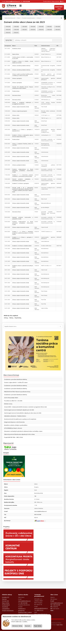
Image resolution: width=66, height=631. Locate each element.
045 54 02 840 (26, 1)
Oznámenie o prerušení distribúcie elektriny (15, 379)
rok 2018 (16, 29)
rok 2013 (58, 29)
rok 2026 (8, 26)
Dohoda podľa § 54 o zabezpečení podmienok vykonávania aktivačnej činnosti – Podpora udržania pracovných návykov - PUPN (22, 189)
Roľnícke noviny (8, 404)
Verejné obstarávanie (7, 610)
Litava (59, 8)
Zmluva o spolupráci (17, 78)
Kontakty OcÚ (5, 597)
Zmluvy (39, 18)
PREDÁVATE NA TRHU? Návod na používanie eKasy (17, 391)
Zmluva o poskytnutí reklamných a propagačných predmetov (22, 103)
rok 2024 (25, 26)
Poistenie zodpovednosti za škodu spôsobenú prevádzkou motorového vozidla (22, 171)
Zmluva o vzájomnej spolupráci (19, 111)
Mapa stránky (5, 603)
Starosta (4, 599)
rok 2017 (25, 29)
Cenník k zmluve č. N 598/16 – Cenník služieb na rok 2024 (22, 57)
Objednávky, (17, 318)
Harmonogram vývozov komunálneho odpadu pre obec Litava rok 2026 (22, 413)
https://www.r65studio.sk (40, 614)
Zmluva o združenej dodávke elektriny (21, 65)
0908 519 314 (40, 610)
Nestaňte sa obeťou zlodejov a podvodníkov (15, 425)
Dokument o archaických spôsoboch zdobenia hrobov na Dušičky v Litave (23, 431)
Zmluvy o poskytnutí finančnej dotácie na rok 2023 (22, 144)
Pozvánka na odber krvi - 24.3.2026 (13, 400)
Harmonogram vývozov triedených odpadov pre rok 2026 (19, 410)
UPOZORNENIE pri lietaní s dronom (13, 428)
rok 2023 (33, 26)
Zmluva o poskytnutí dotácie (19, 165)
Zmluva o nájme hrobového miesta (20, 106)
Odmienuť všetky (17, 626)
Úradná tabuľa (47, 1)
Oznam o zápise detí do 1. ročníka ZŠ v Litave (16, 382)
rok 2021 (49, 26)
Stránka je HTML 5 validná (25, 612)
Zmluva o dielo (15, 115)
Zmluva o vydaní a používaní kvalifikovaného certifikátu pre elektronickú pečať (22, 74)
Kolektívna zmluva (16, 48)
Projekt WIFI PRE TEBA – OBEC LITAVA (13, 437)
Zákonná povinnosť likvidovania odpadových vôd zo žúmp (19, 434)
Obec (18, 18)
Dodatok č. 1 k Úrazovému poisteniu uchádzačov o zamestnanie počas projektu (22, 175)
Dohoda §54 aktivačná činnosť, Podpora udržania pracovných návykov (22, 87)
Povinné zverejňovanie (28, 18)
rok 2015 (41, 29)
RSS (62, 1)
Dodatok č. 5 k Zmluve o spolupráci (20, 183)
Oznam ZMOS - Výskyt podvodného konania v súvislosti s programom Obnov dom (25, 407)
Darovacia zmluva (16, 95)
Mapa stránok (55, 1)
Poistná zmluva (15, 91)
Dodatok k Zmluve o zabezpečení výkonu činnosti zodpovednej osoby (22, 135)
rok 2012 (8, 32)
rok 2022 (41, 26)
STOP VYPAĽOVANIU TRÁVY (11, 397)
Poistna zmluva (15, 139)
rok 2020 (58, 26)
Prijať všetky (37, 626)
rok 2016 (33, 29)
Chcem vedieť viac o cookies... (19, 621)
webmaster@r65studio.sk (41, 608)
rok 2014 (49, 29)
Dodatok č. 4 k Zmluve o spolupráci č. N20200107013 (22, 238)
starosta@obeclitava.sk (13, 1)
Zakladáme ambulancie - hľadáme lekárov (15, 416)
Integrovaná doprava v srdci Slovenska (14, 422)
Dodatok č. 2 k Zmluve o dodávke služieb (21, 245)
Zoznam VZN (5, 601)
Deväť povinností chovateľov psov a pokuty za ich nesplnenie (20, 419)
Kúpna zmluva (15, 54)
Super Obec (59, 624)
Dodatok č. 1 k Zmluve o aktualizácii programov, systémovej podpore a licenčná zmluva (22, 233)
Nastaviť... (28, 626)
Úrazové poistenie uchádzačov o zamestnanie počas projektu (22, 179)
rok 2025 (16, 26)
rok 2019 (8, 29)
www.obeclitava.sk (10, 18)
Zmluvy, (6, 318)
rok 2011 (16, 32)
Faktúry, (11, 318)
